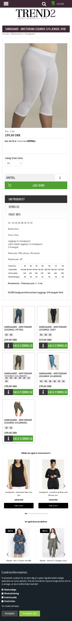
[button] (7, 486)
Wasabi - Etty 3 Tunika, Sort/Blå (18, 561)
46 (16, 378)
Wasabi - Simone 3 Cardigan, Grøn (53, 561)
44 (11, 334)
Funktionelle (10, 597)
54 (50, 334)
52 (29, 378)
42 (6, 334)
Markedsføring (11, 593)
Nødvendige (10, 589)
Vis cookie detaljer (10, 606)
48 (46, 334)
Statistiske (9, 601)
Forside (5, 34)
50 (24, 378)
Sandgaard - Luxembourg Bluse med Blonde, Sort (53, 493)
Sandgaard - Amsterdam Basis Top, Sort (18, 493)
